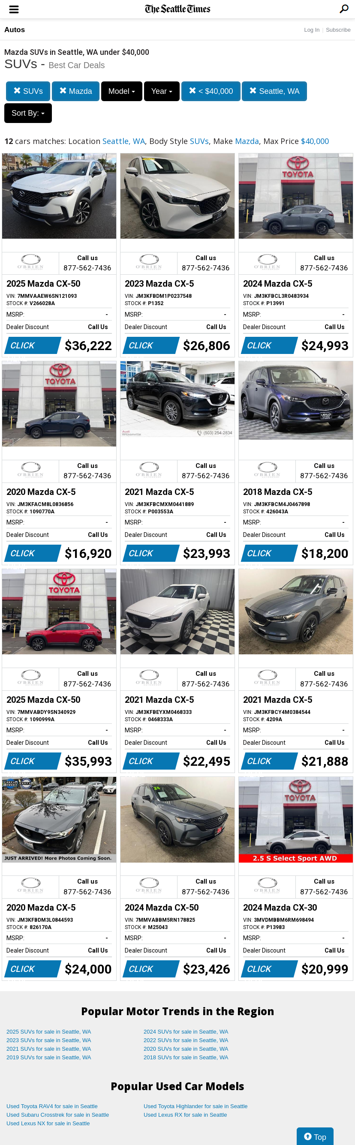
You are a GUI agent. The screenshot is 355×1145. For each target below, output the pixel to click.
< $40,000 (211, 91)
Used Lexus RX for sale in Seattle (185, 1115)
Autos (14, 30)
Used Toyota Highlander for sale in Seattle (196, 1106)
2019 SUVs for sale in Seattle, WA (48, 1057)
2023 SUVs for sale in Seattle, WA (48, 1040)
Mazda (75, 91)
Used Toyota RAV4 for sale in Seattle (52, 1106)
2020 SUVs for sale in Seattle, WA (186, 1049)
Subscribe (338, 30)
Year (161, 91)
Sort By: (28, 113)
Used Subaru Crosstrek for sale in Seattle (57, 1115)
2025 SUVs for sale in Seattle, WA (48, 1031)
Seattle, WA (274, 91)
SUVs (28, 91)
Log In (311, 30)
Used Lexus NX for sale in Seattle (48, 1123)
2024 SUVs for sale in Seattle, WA (186, 1031)
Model (121, 91)
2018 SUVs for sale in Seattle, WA (186, 1057)
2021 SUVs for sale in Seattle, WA (48, 1049)
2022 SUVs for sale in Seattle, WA (186, 1040)
